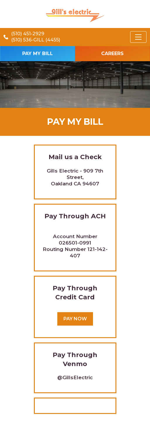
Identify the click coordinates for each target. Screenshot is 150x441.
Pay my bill (37, 53)
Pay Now (75, 318)
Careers (112, 53)
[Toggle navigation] (138, 37)
